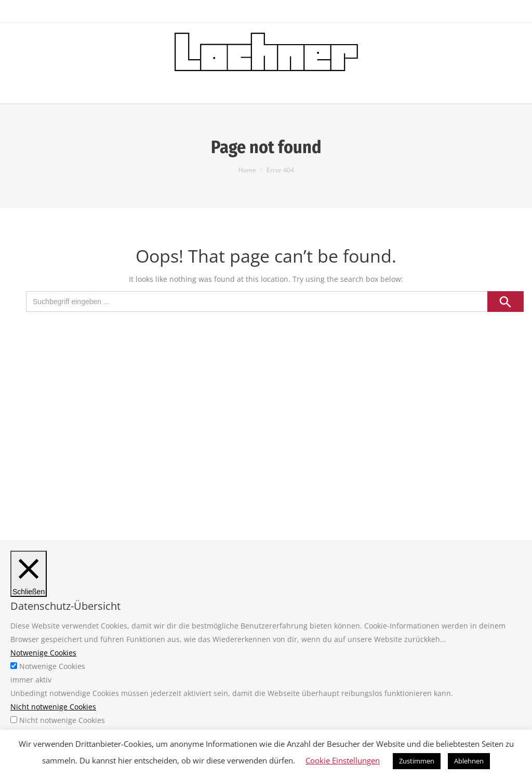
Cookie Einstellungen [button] (342, 760)
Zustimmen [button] (416, 761)
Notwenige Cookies (52, 666)
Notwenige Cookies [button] (43, 653)
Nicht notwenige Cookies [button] (53, 707)
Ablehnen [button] (469, 761)
